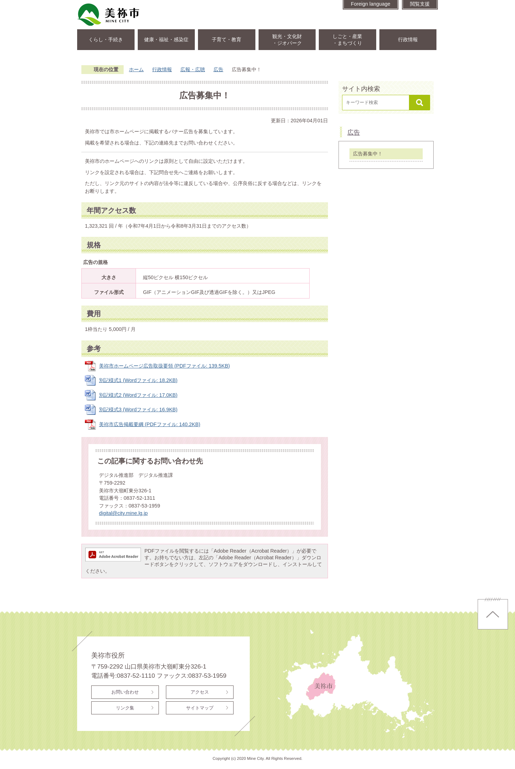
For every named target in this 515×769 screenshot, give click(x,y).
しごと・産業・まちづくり (347, 39)
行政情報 (408, 39)
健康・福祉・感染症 (166, 39)
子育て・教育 (226, 39)
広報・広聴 (192, 69)
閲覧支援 (420, 4)
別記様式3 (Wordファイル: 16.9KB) (138, 409)
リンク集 (125, 707)
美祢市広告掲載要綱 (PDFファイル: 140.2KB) (149, 424)
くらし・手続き (105, 39)
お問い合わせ (125, 692)
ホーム (136, 69)
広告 (218, 69)
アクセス (200, 692)
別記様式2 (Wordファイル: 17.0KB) (138, 395)
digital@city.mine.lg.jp (123, 513)
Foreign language (370, 4)
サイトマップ (199, 707)
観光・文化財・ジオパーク (287, 39)
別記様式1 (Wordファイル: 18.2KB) (138, 380)
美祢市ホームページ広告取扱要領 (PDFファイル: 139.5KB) (164, 366)
